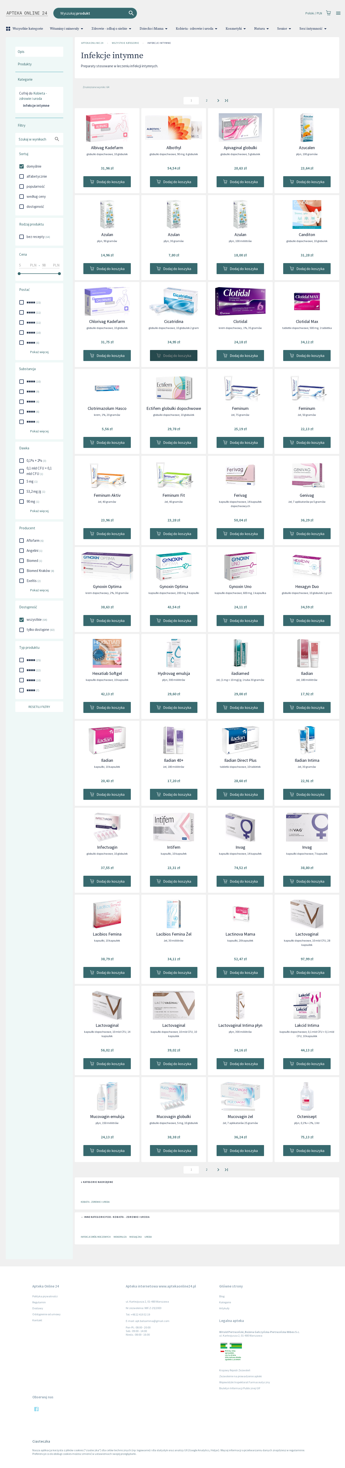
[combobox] (132, 13)
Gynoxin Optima (107, 586)
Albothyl (174, 147)
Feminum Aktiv (107, 495)
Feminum (240, 408)
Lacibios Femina (107, 934)
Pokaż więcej (39, 352)
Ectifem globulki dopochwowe (173, 408)
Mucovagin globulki (173, 1116)
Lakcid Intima (307, 1025)
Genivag (307, 495)
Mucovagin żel (240, 1116)
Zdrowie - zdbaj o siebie (112, 28)
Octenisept (307, 1116)
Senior (285, 28)
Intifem (173, 847)
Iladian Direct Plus (240, 760)
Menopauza (120, 1236)
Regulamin (39, 1302)
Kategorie (225, 1302)
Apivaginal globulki (240, 147)
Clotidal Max (307, 321)
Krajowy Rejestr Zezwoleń (234, 1370)
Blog (221, 1296)
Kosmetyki (236, 28)
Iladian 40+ (174, 760)
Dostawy (37, 1308)
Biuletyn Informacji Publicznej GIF (239, 1388)
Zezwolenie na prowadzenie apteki (240, 1376)
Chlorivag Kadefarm (107, 321)
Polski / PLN (314, 13)
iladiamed (240, 673)
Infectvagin (107, 847)
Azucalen (307, 147)
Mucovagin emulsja (107, 1116)
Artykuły (224, 1308)
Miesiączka (135, 1236)
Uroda (148, 1236)
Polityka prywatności (45, 1296)
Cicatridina (173, 321)
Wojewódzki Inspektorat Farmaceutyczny (244, 1382)
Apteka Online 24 (92, 43)
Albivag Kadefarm (107, 147)
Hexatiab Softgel (107, 673)
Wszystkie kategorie (25, 29)
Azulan (107, 234)
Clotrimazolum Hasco (107, 408)
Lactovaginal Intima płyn (240, 1025)
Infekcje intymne (159, 43)
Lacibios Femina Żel (173, 934)
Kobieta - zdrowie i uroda (197, 28)
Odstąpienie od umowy (46, 1314)
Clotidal (240, 321)
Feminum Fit (173, 495)
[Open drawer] (338, 13)
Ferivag (240, 495)
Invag (240, 847)
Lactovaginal (306, 934)
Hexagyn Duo (307, 586)
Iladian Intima (307, 760)
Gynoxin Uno (240, 586)
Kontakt (37, 1320)
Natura (262, 28)
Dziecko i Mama (154, 28)
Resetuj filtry (39, 706)
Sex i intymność (314, 28)
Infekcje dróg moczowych (96, 1236)
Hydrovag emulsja (174, 673)
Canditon (307, 234)
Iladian (307, 673)
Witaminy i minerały (67, 28)
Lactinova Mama (240, 934)
